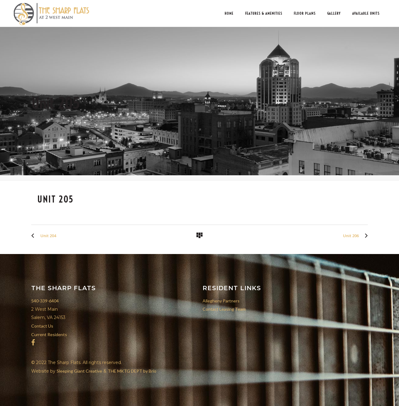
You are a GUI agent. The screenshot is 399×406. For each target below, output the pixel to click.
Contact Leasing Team (224, 309)
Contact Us (42, 325)
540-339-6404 (45, 300)
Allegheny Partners (221, 300)
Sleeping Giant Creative (79, 371)
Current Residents (49, 334)
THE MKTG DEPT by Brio (132, 371)
